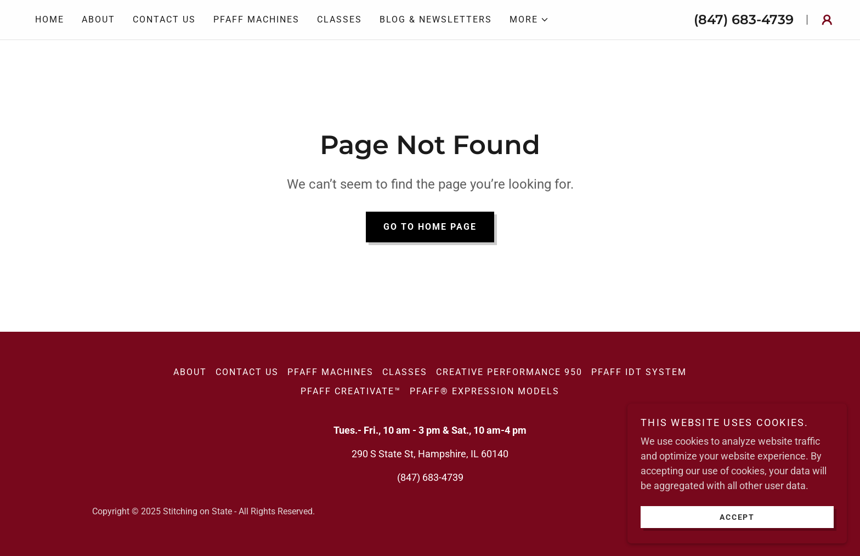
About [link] (98, 19)
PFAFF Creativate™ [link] (351, 391)
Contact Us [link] (164, 19)
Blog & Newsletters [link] (436, 19)
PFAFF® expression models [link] (484, 391)
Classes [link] (339, 19)
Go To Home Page (430, 227)
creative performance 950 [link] (509, 372)
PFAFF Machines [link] (256, 19)
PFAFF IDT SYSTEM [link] (639, 372)
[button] (529, 19)
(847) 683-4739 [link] (744, 19)
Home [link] (49, 19)
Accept (737, 516)
